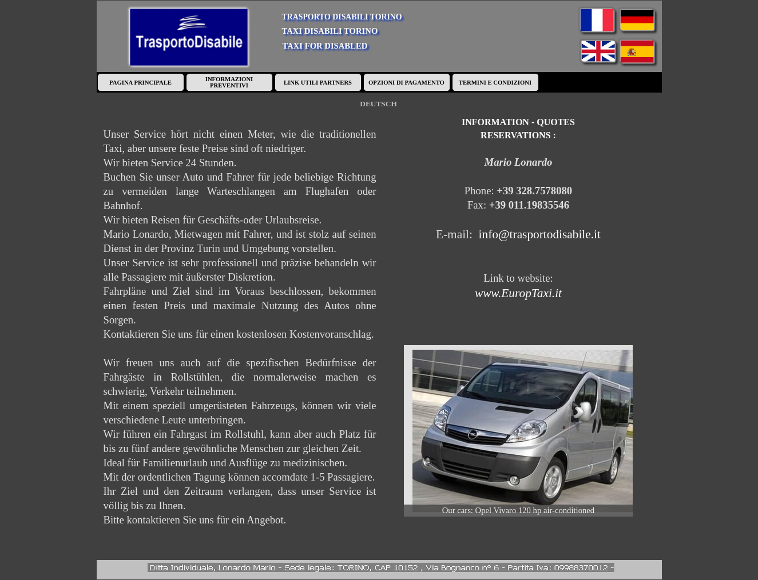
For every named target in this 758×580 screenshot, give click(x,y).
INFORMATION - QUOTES (518, 122)
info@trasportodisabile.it (540, 234)
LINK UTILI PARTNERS (318, 82)
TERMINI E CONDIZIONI (495, 82)
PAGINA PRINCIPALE (140, 82)
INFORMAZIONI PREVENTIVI (229, 82)
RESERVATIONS (515, 135)
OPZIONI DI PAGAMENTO (406, 82)
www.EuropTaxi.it (518, 293)
